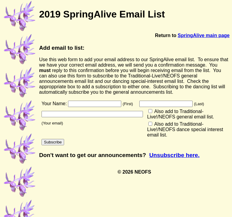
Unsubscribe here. (174, 155)
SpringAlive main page (204, 35)
